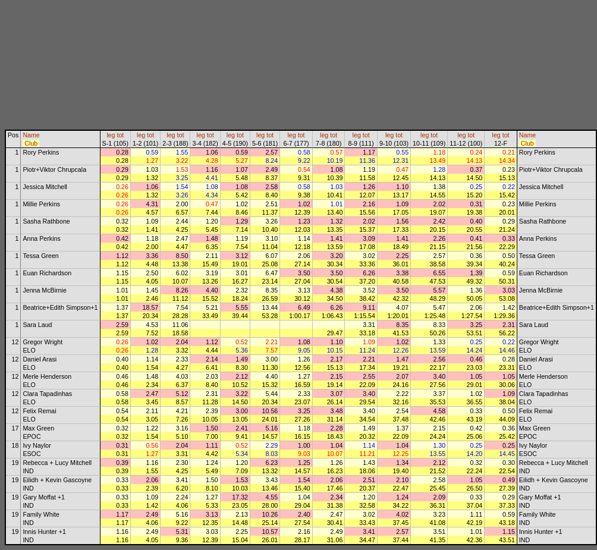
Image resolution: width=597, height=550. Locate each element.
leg (110, 135)
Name (31, 135)
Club (30, 143)
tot (120, 135)
